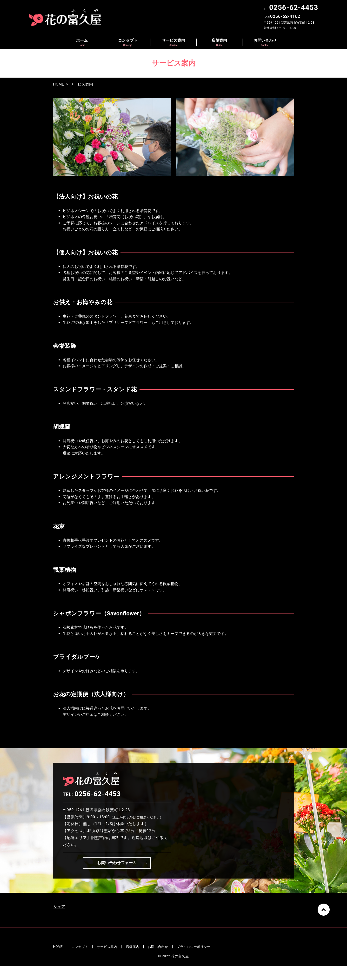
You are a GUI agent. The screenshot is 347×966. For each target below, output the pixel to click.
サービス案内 (173, 42)
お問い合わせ (265, 42)
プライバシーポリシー (193, 947)
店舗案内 (219, 42)
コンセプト (128, 42)
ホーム (82, 42)
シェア (59, 906)
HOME (58, 84)
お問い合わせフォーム (117, 862)
